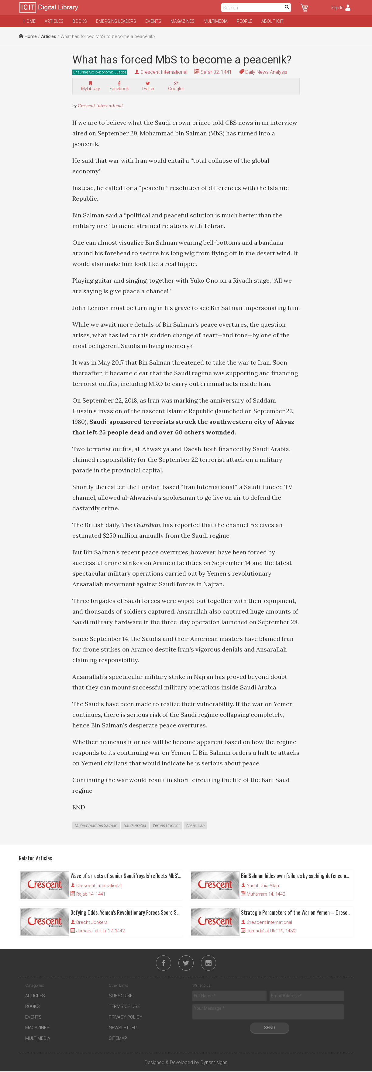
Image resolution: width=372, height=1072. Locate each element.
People (244, 21)
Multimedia (216, 21)
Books (80, 21)
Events (153, 21)
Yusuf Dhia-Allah (263, 885)
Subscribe (121, 996)
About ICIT (272, 21)
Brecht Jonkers (92, 922)
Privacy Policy (125, 1017)
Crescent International (163, 72)
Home (29, 21)
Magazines (182, 21)
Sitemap (118, 1039)
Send (269, 1028)
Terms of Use (124, 1007)
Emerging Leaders (116, 21)
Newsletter (123, 1028)
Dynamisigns (214, 1063)
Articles (54, 21)
